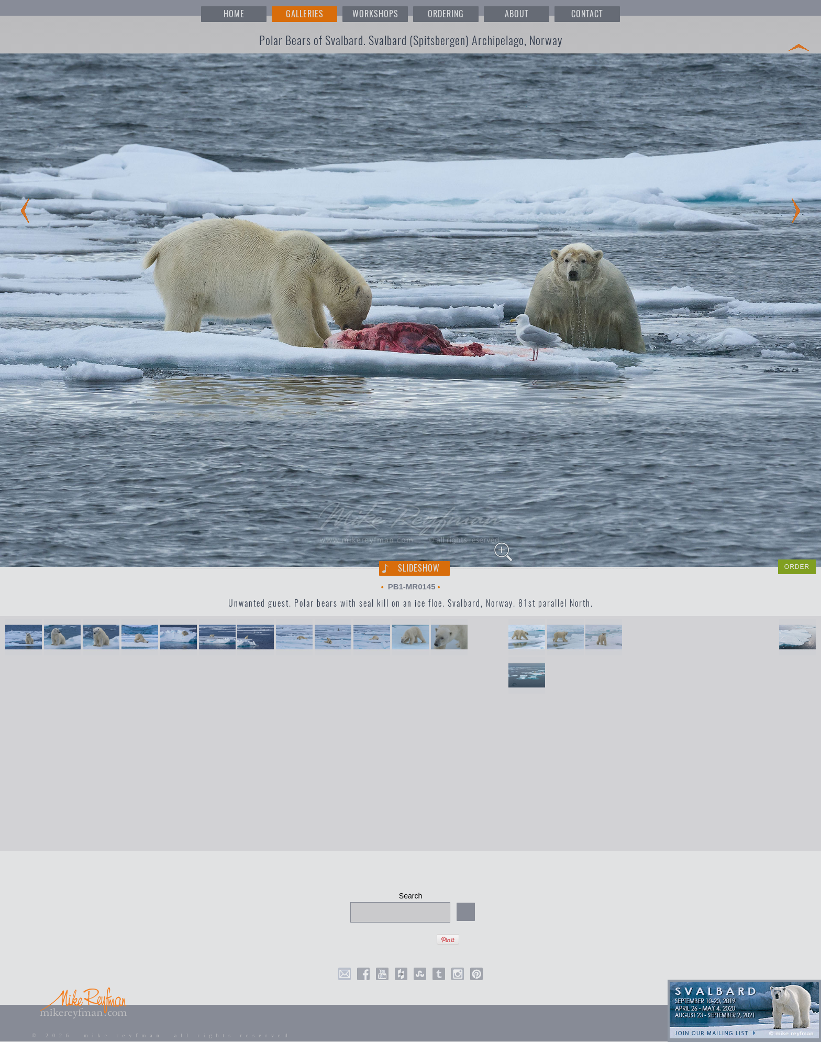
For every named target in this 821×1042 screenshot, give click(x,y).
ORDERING (446, 13)
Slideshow (419, 568)
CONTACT (587, 13)
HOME (234, 13)
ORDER (796, 567)
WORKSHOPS (375, 13)
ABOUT (516, 13)
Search (410, 896)
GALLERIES (305, 13)
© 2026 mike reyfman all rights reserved (162, 1035)
